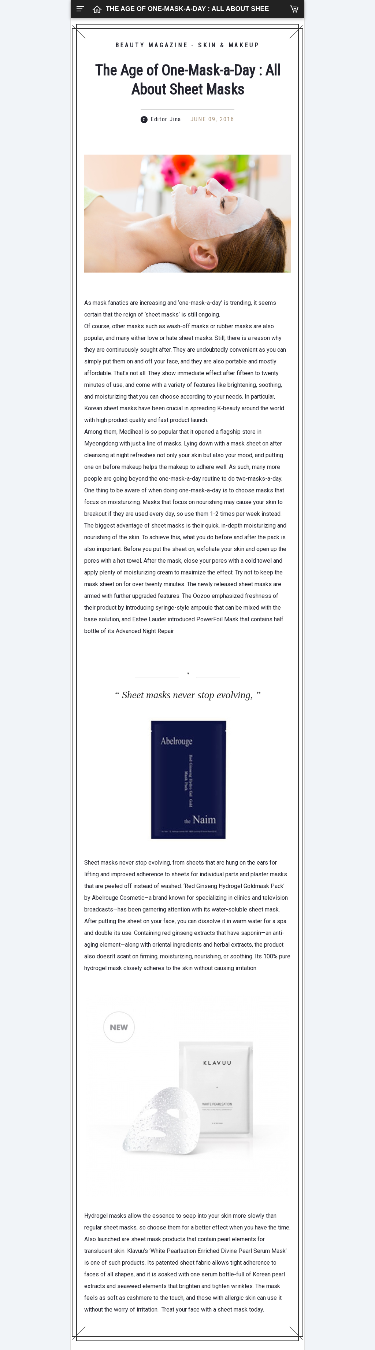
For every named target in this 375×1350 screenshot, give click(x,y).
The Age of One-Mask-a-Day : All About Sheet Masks (202, 8)
